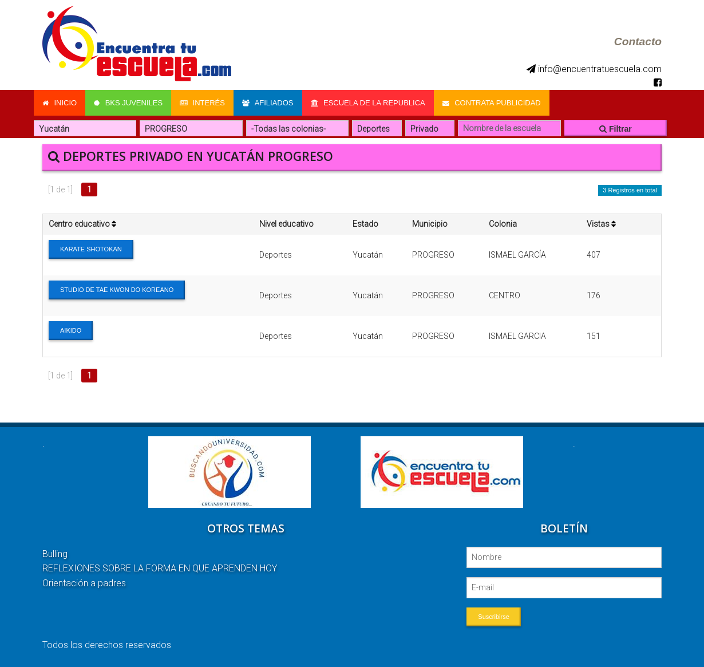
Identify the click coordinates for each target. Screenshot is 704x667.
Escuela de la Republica (368, 102)
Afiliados (268, 102)
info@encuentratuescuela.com (594, 69)
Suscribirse (493, 616)
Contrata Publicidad (491, 102)
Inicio (59, 102)
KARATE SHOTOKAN (91, 249)
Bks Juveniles (128, 102)
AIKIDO (70, 330)
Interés (202, 102)
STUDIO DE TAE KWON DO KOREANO (116, 289)
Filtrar (615, 128)
